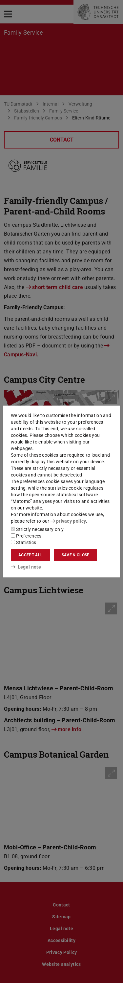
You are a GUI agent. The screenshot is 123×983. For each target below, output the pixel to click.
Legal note (26, 567)
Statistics (23, 542)
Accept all (30, 555)
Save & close (76, 555)
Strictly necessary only (37, 529)
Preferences (26, 536)
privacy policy (68, 521)
